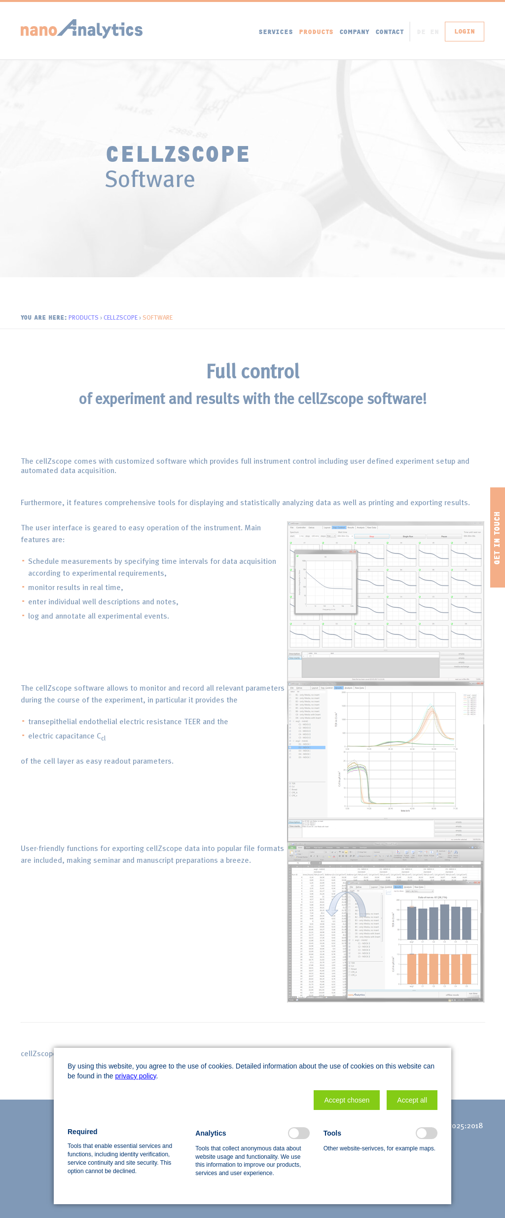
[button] (347, 1100)
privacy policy (135, 1076)
